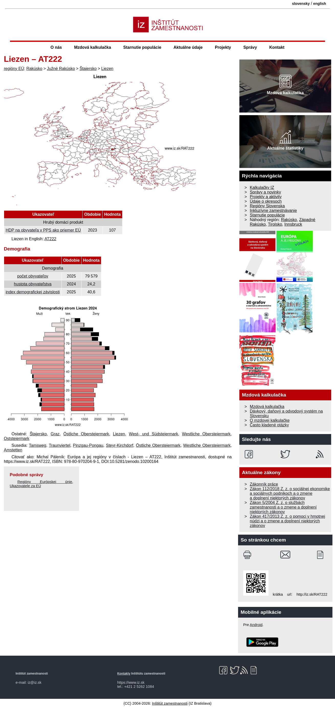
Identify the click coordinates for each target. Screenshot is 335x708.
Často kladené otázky (269, 425)
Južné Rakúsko (61, 68)
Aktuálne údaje (188, 47)
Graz (55, 434)
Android (256, 625)
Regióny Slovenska (267, 206)
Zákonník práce (264, 484)
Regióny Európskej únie (44, 482)
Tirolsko (275, 224)
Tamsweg (37, 445)
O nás (56, 47)
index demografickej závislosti (33, 292)
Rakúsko (34, 68)
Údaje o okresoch (266, 201)
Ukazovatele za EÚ (25, 486)
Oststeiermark (16, 438)
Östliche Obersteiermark (86, 434)
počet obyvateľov (32, 276)
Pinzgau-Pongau (88, 445)
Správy (250, 47)
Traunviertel (59, 445)
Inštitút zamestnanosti (169, 703)
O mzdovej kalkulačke (270, 420)
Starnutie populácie (142, 47)
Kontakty (123, 673)
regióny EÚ (14, 68)
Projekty (223, 47)
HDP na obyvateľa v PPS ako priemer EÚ (43, 230)
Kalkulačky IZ (262, 187)
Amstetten (13, 450)
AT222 (50, 239)
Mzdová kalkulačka (92, 47)
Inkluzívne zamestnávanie (273, 210)
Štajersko (88, 68)
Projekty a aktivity (266, 197)
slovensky (301, 4)
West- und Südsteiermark (153, 434)
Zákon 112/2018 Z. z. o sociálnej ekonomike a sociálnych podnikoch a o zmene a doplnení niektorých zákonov (290, 493)
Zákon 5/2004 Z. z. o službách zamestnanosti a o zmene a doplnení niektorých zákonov (283, 507)
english (319, 4)
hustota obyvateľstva (32, 284)
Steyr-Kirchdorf (119, 445)
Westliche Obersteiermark (206, 434)
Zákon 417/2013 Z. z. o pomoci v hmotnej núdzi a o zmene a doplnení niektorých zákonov (287, 521)
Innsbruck (293, 224)
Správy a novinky (265, 192)
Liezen (107, 68)
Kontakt (277, 47)
